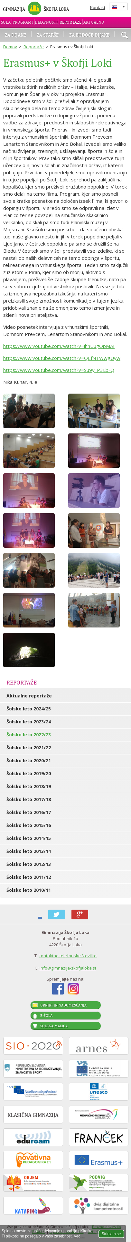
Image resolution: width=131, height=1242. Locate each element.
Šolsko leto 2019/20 (28, 773)
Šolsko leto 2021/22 (28, 747)
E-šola (46, 1015)
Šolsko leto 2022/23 (28, 734)
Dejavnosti (46, 22)
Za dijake (15, 35)
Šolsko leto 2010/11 (28, 890)
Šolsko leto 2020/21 (28, 760)
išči (124, 35)
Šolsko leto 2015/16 (28, 825)
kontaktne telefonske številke (68, 956)
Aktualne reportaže (29, 696)
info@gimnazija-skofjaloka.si (68, 968)
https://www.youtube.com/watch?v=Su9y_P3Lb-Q (58, 370)
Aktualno (93, 22)
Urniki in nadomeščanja (63, 1005)
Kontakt (97, 7)
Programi (23, 22)
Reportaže (70, 22)
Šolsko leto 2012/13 (28, 864)
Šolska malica (54, 1026)
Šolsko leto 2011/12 (28, 877)
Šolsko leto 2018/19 (28, 786)
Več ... (79, 1236)
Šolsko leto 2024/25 (28, 709)
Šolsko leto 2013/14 (28, 851)
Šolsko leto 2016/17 (28, 812)
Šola (6, 22)
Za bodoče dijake (89, 35)
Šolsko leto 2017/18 (28, 799)
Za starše (48, 35)
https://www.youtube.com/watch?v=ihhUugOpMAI (59, 346)
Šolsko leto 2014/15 (28, 838)
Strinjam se (111, 1234)
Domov (10, 47)
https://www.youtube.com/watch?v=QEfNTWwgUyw (61, 358)
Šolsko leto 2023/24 (28, 722)
